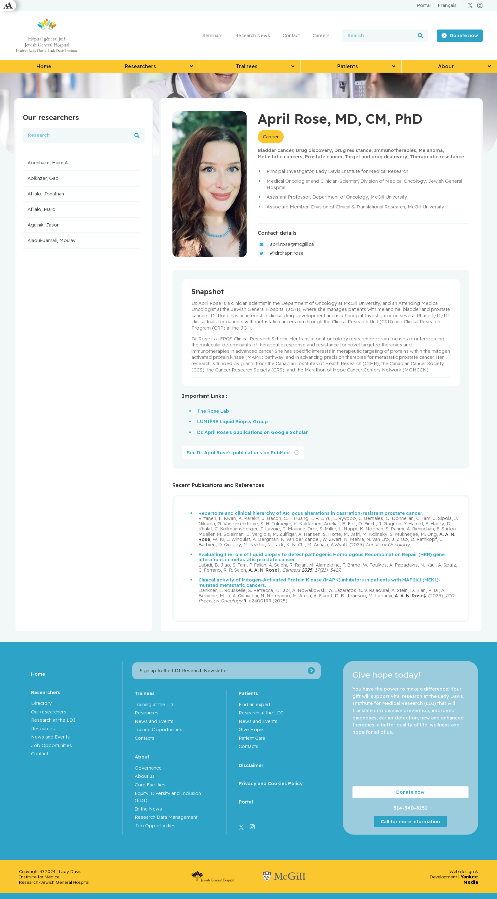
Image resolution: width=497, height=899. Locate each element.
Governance (148, 767)
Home (38, 674)
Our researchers (48, 711)
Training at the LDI (155, 704)
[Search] (420, 36)
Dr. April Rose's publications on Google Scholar (252, 432)
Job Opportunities (51, 745)
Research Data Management (166, 817)
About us (145, 776)
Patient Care (252, 738)
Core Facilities (150, 784)
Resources (43, 728)
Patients (248, 693)
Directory (41, 703)
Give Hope (251, 729)
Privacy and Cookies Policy (271, 783)
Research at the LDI (53, 720)
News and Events (50, 736)
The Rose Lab (213, 411)
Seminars (213, 35)
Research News (252, 35)
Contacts (144, 738)
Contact (291, 35)
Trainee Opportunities (158, 729)
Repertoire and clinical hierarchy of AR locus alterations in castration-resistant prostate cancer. (310, 513)
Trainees (145, 693)
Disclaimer (251, 765)
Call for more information (410, 821)
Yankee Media (469, 879)
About (142, 756)
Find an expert (254, 704)
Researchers (45, 692)
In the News (148, 808)
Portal (246, 801)
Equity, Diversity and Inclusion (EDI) (168, 796)
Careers (321, 35)
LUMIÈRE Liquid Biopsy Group (232, 421)
